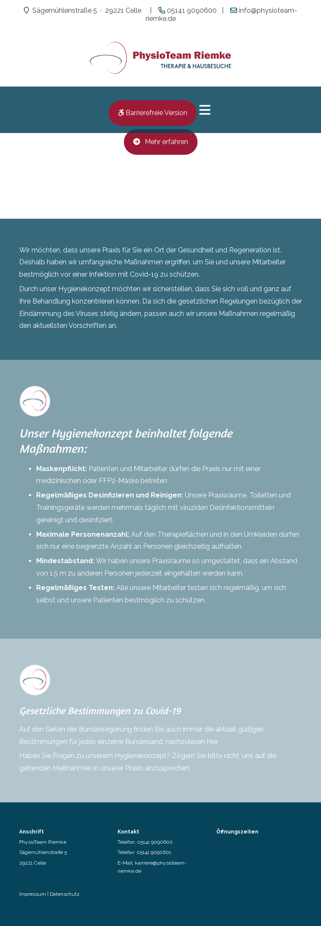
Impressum (32, 894)
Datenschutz (65, 894)
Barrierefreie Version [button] (152, 113)
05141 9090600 (155, 842)
